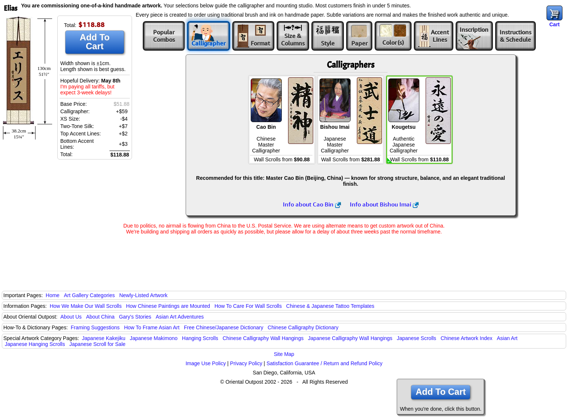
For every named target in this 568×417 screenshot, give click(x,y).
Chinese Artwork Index (467, 338)
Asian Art (507, 338)
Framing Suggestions (95, 327)
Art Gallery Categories (89, 295)
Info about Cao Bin (312, 204)
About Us (71, 317)
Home (53, 295)
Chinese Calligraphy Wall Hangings (263, 338)
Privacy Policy (246, 363)
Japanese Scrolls (416, 338)
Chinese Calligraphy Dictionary (303, 327)
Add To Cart (95, 41)
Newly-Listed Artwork (143, 295)
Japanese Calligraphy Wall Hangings (350, 338)
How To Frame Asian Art (151, 327)
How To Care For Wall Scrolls (248, 306)
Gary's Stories (135, 317)
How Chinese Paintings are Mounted (168, 306)
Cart (554, 24)
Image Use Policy (206, 363)
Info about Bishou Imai (384, 204)
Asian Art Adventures (180, 317)
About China (100, 317)
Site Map (284, 354)
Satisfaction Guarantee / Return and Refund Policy (325, 363)
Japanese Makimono (154, 338)
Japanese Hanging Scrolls (35, 344)
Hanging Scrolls (200, 338)
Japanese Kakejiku (104, 338)
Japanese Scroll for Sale (98, 344)
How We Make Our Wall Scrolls (85, 306)
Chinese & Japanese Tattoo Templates (330, 306)
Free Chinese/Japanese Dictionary (223, 327)
